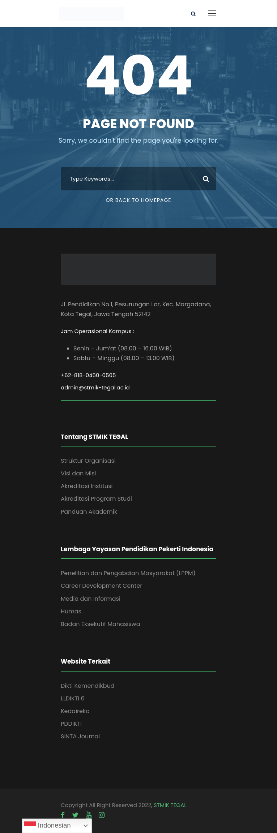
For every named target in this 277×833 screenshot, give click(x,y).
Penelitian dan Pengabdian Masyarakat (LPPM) (128, 573)
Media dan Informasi (90, 599)
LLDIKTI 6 (73, 698)
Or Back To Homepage (138, 200)
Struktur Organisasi (88, 461)
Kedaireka (75, 711)
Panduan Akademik (89, 512)
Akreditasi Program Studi (96, 499)
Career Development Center (101, 586)
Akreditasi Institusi (87, 486)
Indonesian (47, 826)
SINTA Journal (80, 736)
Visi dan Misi (78, 473)
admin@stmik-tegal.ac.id (95, 387)
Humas (71, 611)
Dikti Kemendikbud (88, 686)
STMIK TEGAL (170, 805)
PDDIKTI (71, 724)
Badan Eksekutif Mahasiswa (100, 624)
